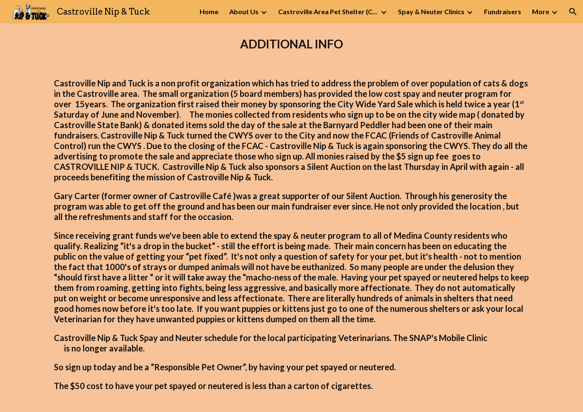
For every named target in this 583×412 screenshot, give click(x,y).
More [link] (540, 11)
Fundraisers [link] (502, 11)
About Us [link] (244, 11)
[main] (291, 44)
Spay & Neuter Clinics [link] (431, 11)
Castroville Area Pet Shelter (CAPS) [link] (328, 11)
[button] (573, 12)
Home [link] (209, 11)
